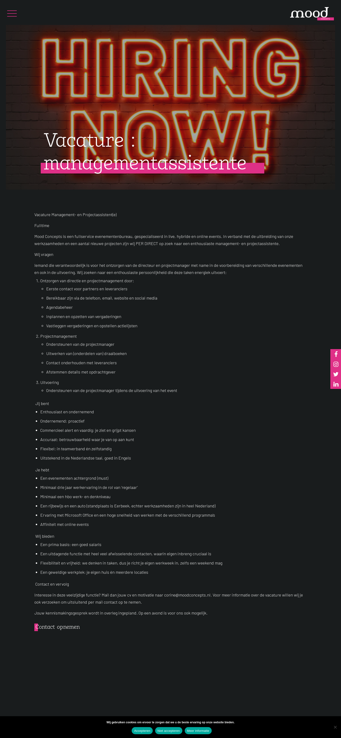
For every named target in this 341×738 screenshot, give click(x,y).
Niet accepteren (168, 731)
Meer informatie (198, 731)
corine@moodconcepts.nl (187, 594)
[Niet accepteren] (335, 727)
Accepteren (142, 731)
